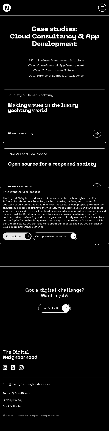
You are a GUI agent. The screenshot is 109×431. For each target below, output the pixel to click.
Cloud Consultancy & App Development (56, 65)
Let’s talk (56, 308)
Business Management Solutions (61, 60)
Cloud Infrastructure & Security (56, 70)
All (31, 60)
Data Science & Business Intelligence (56, 75)
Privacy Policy (13, 400)
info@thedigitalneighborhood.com (27, 384)
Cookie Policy (12, 406)
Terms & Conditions (16, 393)
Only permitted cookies (56, 236)
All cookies (18, 236)
